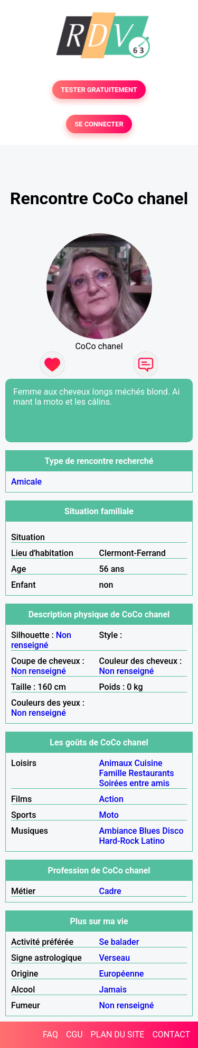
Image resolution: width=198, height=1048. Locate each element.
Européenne (121, 974)
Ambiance (118, 831)
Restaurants (151, 773)
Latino (153, 841)
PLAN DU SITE (118, 1034)
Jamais (113, 990)
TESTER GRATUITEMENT (99, 90)
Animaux (116, 763)
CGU (74, 1034)
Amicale (26, 482)
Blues (149, 831)
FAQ (50, 1034)
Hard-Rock (119, 841)
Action (111, 799)
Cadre (110, 891)
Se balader (119, 942)
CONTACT (171, 1034)
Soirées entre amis (134, 783)
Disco (172, 831)
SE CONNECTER (98, 124)
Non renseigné (41, 640)
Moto (109, 815)
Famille (113, 773)
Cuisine (148, 763)
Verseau (114, 958)
